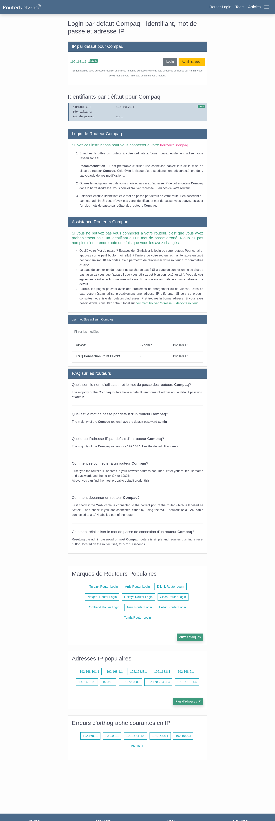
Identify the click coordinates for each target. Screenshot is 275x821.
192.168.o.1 (160, 735)
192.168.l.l (137, 746)
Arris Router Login (137, 586)
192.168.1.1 (78, 61)
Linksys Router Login (138, 597)
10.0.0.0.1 (112, 735)
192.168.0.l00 (130, 682)
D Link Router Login (170, 586)
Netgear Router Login (102, 597)
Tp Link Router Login (103, 586)
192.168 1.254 (187, 682)
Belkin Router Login (172, 607)
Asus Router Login (139, 607)
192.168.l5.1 (138, 671)
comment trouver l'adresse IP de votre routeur (167, 303)
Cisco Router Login (173, 597)
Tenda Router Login (137, 617)
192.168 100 (86, 682)
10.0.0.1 (108, 682)
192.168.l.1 (90, 735)
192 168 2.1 (186, 671)
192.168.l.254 (135, 735)
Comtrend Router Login (103, 607)
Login (170, 61)
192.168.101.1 (89, 671)
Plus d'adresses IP (188, 701)
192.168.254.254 (158, 682)
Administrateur (191, 61)
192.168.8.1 (162, 671)
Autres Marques (190, 637)
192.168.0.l (183, 735)
